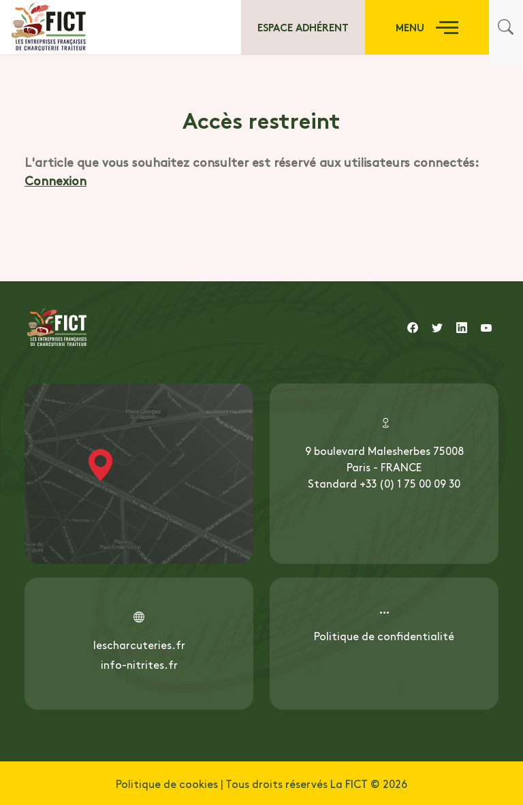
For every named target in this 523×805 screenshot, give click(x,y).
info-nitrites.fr (139, 664)
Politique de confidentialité (384, 635)
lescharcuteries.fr (139, 644)
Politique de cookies (167, 783)
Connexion (55, 180)
